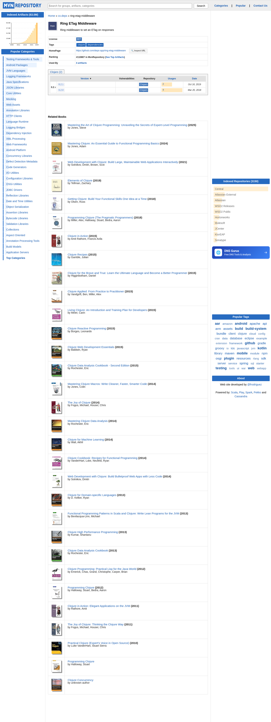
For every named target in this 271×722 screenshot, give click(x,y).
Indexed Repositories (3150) (240, 181)
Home (51, 15)
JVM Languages (15, 70)
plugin (229, 358)
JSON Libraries (15, 87)
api (265, 323)
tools (232, 368)
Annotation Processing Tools (22, 240)
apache (255, 323)
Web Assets (13, 104)
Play (241, 392)
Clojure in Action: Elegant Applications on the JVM (99, 605)
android (241, 323)
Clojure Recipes (78, 254)
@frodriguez (254, 384)
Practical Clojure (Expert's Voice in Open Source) (98, 643)
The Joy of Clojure (79, 402)
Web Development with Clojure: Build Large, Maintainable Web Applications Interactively (123, 162)
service (233, 363)
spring (244, 363)
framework (236, 343)
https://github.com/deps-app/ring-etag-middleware (101, 50)
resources (244, 358)
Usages (172, 78)
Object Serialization (17, 206)
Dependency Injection (19, 133)
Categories (221, 5)
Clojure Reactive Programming (87, 328)
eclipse (250, 338)
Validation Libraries (17, 223)
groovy (220, 348)
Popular (241, 5)
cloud (253, 333)
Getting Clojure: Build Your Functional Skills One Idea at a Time (107, 198)
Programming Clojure (81, 587)
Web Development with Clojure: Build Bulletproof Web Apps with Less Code (115, 476)
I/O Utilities (12, 172)
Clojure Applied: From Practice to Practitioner (96, 291)
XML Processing (15, 138)
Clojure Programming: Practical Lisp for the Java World (102, 568)
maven (230, 353)
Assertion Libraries (17, 212)
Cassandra (240, 396)
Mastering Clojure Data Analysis (88, 420)
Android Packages (17, 65)
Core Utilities (13, 93)
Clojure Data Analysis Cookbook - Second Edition (98, 365)
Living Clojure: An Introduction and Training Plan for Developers (107, 310)
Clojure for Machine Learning (86, 439)
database (236, 338)
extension (222, 343)
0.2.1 (61, 84)
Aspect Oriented (15, 235)
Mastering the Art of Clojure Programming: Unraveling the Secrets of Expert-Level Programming (127, 125)
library (218, 353)
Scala (234, 392)
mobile (243, 353)
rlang (256, 358)
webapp (261, 368)
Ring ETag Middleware (78, 23)
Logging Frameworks (18, 76)
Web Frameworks (16, 144)
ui (238, 368)
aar (218, 323)
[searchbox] (120, 5)
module (255, 353)
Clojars (143, 84)
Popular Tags (241, 316)
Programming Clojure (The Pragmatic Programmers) (100, 217)
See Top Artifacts (115, 57)
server (222, 363)
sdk (263, 358)
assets (228, 329)
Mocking (11, 99)
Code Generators (16, 167)
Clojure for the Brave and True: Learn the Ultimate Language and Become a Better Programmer (127, 273)
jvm (253, 348)
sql (253, 363)
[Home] (22, 7)
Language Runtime (17, 121)
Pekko (257, 392)
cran (218, 338)
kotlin (262, 348)
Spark (248, 392)
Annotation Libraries (18, 110)
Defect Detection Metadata (21, 161)
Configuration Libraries (19, 178)
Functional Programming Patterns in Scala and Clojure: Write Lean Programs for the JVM (123, 513)
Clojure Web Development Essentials (91, 347)
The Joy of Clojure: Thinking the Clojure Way (95, 624)
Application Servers (17, 252)
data (225, 338)
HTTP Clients (14, 116)
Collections (12, 229)
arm (218, 329)
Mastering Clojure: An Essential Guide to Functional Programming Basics (113, 143)
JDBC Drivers (14, 189)
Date (194, 78)
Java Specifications (17, 81)
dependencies (95, 44)
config (261, 333)
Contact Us (260, 5)
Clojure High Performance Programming (93, 532)
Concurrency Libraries (19, 155)
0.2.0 (61, 90)
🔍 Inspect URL (138, 51)
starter (260, 363)
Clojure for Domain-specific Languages (92, 495)
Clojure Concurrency (80, 680)
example (261, 338)
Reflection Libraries (17, 195)
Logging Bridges (15, 127)
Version (85, 78)
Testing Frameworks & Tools (22, 59)
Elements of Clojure (80, 180)
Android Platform (16, 150)
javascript (243, 348)
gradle (262, 343)
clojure (81, 44)
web (251, 368)
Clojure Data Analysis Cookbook (88, 550)
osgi (219, 358)
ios (233, 348)
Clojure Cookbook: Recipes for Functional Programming (102, 458)
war (243, 368)
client (233, 333)
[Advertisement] (240, 287)
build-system (255, 329)
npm (265, 353)
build (239, 329)
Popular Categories (23, 51)
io (228, 348)
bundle (222, 333)
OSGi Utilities (14, 184)
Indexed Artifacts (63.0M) (22, 14)
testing (222, 368)
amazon (227, 323)
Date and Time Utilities (19, 201)
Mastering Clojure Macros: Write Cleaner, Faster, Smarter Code (107, 383)
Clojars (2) (56, 72)
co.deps (62, 15)
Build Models (13, 246)
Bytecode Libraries (17, 218)
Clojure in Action (78, 235)
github (250, 343)
